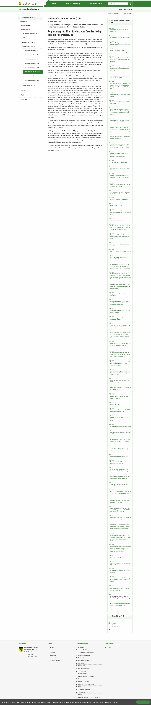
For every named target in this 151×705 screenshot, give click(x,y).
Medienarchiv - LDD (29, 46)
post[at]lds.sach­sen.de (34, 659)
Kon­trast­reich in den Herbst (117, 220)
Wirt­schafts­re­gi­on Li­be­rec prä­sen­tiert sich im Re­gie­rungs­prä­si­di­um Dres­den (120, 493)
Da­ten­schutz (52, 655)
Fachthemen (25, 99)
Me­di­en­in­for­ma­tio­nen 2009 (32, 63)
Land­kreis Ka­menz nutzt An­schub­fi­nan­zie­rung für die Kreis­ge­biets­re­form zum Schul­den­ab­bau (120, 155)
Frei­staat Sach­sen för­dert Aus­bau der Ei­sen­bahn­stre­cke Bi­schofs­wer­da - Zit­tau (120, 212)
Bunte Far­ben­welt (115, 404)
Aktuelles (24, 21)
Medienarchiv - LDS (29, 38)
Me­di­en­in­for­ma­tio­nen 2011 (32, 55)
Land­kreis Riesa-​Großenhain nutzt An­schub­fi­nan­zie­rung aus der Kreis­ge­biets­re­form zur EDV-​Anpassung (120, 129)
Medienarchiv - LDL (29, 85)
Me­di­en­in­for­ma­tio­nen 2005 (32, 80)
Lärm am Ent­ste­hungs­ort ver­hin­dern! (120, 251)
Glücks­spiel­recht (82, 673)
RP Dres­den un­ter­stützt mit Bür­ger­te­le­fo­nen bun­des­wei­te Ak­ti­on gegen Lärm (120, 441)
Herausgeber (22, 643)
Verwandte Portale (82, 643)
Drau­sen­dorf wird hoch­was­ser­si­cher (120, 37)
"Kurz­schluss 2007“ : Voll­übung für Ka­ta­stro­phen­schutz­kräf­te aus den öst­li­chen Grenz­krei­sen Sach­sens (119, 145)
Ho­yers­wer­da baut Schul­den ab (119, 199)
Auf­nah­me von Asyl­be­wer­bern (86, 652)
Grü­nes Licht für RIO (116, 205)
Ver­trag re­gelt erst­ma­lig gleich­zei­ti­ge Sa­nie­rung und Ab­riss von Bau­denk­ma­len (120, 579)
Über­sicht (51, 647)
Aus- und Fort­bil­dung (83, 650)
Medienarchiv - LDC (29, 42)
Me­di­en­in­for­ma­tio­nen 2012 (32, 50)
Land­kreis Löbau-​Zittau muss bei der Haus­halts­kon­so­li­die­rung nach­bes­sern (120, 419)
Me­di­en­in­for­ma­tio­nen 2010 (32, 59)
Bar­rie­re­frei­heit (53, 658)
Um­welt (80, 694)
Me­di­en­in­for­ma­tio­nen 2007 (32, 71)
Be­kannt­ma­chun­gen (83, 660)
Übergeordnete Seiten (124, 9)
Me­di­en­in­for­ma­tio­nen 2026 (31, 33)
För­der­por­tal (81, 665)
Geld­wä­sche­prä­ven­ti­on (84, 668)
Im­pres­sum (52, 652)
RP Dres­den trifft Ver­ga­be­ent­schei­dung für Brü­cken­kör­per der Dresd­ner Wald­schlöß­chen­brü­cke (120, 354)
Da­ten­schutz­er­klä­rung (44, 702)
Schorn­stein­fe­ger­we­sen (84, 689)
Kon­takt (51, 650)
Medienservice (25, 30)
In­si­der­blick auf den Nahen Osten (119, 456)
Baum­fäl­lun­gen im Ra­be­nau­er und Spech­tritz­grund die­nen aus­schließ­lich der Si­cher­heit (120, 588)
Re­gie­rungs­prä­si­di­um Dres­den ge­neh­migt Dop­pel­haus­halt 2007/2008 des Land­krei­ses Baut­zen (120, 509)
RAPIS (80, 687)
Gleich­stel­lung (82, 671)
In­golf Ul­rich (114, 623)
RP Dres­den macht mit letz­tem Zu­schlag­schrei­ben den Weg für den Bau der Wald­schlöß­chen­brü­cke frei (120, 266)
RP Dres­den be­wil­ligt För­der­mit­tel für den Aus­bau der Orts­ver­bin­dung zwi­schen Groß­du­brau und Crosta (120, 227)
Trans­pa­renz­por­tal (83, 692)
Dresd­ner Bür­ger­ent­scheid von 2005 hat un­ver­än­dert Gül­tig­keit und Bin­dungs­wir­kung (120, 286)
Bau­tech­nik (81, 658)
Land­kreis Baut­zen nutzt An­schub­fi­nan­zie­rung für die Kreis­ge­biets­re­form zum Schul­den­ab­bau (120, 177)
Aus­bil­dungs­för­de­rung (84, 655)
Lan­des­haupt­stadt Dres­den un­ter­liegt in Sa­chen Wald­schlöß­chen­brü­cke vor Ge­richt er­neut (120, 345)
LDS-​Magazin (81, 647)
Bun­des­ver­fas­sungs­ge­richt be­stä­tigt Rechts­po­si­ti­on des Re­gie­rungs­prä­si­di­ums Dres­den (120, 372)
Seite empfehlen (110, 643)
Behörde (23, 91)
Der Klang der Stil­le (115, 557)
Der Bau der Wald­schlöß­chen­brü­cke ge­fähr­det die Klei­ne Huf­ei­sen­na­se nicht (120, 236)
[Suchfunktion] (118, 3)
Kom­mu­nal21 (81, 679)
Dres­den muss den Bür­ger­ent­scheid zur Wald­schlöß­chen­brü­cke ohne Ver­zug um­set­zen (120, 396)
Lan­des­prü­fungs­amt (83, 681)
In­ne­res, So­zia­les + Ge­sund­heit (86, 676)
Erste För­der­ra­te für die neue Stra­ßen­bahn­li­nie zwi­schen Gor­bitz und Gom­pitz (120, 59)
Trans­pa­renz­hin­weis (54, 660)
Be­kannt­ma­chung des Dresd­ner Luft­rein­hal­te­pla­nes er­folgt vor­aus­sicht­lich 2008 (120, 68)
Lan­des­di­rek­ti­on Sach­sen (31, 9)
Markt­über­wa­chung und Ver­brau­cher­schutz (89, 697)
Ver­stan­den (143, 702)
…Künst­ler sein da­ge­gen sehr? (119, 162)
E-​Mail (109, 647)
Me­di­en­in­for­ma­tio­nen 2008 (32, 67)
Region (23, 95)
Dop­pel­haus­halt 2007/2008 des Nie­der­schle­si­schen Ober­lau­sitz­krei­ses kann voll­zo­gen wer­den (120, 302)
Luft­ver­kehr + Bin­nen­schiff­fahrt (86, 684)
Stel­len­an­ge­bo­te (26, 26)
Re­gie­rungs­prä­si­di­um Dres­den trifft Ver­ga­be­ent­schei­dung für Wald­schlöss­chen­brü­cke (120, 363)
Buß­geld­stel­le (81, 663)
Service (50, 643)
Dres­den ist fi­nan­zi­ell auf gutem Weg (120, 426)
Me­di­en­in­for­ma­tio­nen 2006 (32, 76)
